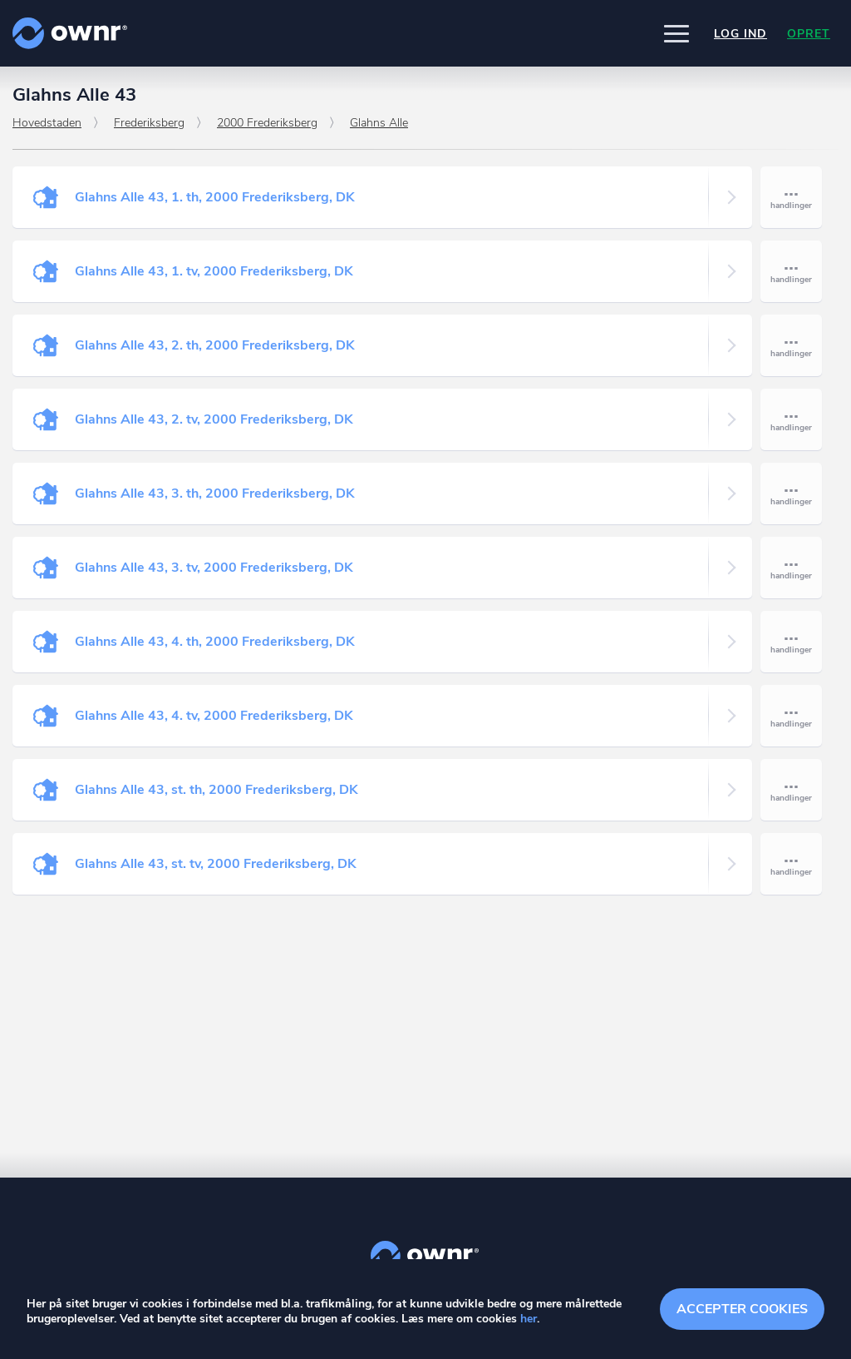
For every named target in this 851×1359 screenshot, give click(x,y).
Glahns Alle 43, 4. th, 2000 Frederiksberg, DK (215, 641)
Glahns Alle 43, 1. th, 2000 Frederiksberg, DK (215, 197)
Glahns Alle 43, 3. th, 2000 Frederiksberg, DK (215, 493)
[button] (676, 33)
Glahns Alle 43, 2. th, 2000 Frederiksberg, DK (215, 345)
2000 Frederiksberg (267, 123)
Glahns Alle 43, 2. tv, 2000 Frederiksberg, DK (214, 419)
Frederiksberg (149, 123)
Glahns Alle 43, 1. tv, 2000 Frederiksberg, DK (214, 271)
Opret (808, 34)
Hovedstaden (46, 123)
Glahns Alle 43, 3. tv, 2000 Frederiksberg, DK (214, 567)
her (528, 1319)
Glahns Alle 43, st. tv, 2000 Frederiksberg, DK (216, 864)
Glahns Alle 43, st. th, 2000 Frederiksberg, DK (216, 790)
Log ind (740, 34)
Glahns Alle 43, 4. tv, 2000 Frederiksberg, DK (214, 716)
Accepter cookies (742, 1309)
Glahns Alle (379, 123)
